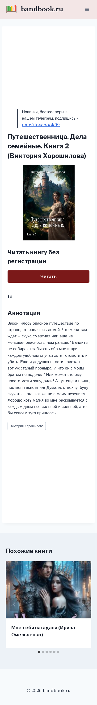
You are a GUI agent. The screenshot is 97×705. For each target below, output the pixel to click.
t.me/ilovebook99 (41, 124)
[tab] (39, 652)
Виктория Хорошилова (26, 426)
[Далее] (83, 604)
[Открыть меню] (87, 9)
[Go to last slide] (14, 604)
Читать (48, 276)
